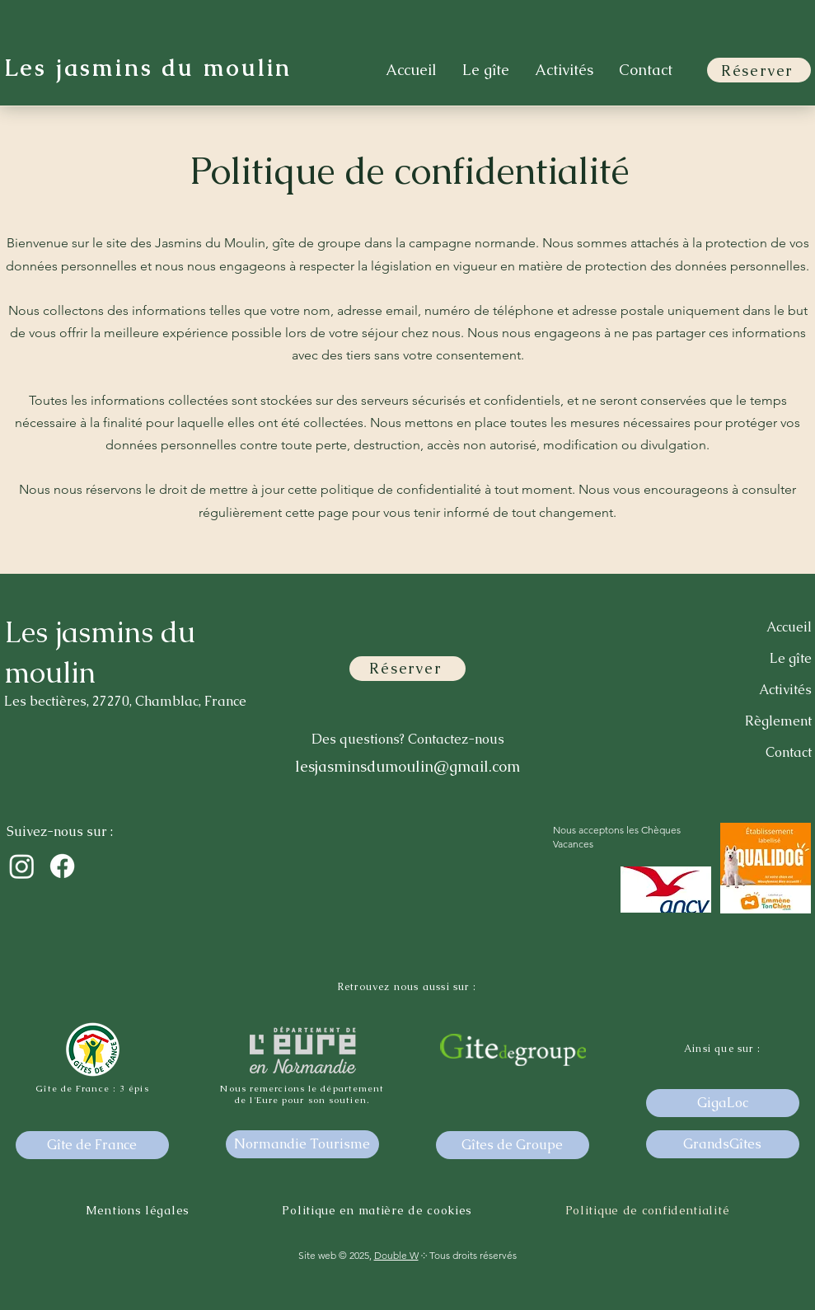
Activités (785, 689)
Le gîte (791, 658)
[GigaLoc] (722, 1103)
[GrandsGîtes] (722, 1144)
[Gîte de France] (92, 1145)
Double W (396, 1255)
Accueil (789, 627)
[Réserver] (759, 70)
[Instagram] (22, 866)
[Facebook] (62, 866)
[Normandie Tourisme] (302, 1144)
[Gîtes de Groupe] (512, 1145)
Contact (789, 752)
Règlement (778, 721)
